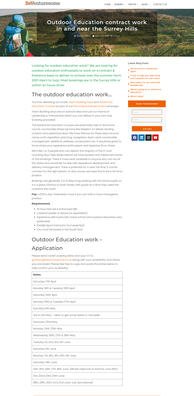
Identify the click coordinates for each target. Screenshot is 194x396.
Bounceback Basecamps (89, 106)
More (145, 4)
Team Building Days (80, 102)
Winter (133, 4)
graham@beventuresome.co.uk (52, 260)
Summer (119, 4)
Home (107, 4)
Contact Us (160, 4)
